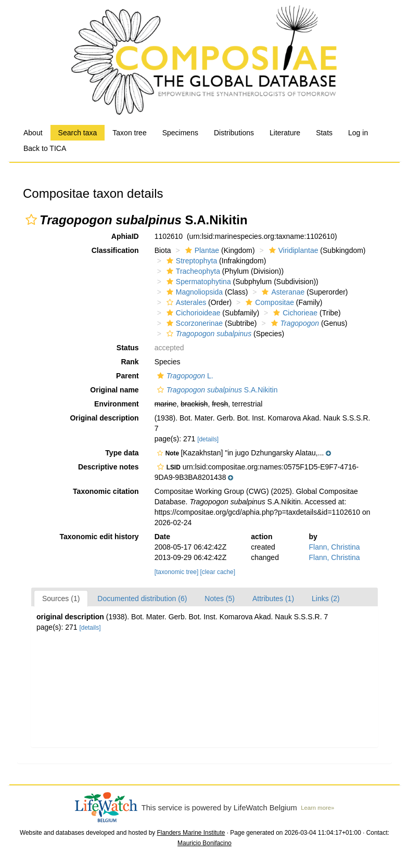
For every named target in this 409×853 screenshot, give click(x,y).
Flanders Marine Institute (191, 832)
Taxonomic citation (106, 491)
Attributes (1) (273, 598)
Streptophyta (190, 261)
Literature (285, 133)
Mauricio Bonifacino (204, 843)
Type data (121, 453)
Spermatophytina (197, 281)
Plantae (201, 250)
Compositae (268, 302)
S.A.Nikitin (216, 390)
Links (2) (326, 598)
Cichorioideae (192, 313)
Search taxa (77, 133)
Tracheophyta (192, 271)
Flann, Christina (334, 547)
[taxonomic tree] (177, 572)
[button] (31, 219)
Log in (358, 133)
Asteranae (281, 292)
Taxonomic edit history (98, 536)
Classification (115, 250)
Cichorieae (294, 313)
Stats (324, 133)
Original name (114, 390)
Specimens (180, 133)
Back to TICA (44, 148)
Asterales (185, 302)
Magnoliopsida (193, 292)
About (33, 133)
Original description (104, 418)
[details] (208, 439)
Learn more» (317, 808)
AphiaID (125, 236)
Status (128, 347)
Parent (127, 376)
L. (184, 376)
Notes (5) (219, 598)
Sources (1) (61, 598)
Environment (116, 404)
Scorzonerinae (193, 323)
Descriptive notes (108, 467)
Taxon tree (129, 133)
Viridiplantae (292, 250)
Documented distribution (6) (142, 598)
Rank (129, 362)
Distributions (234, 133)
